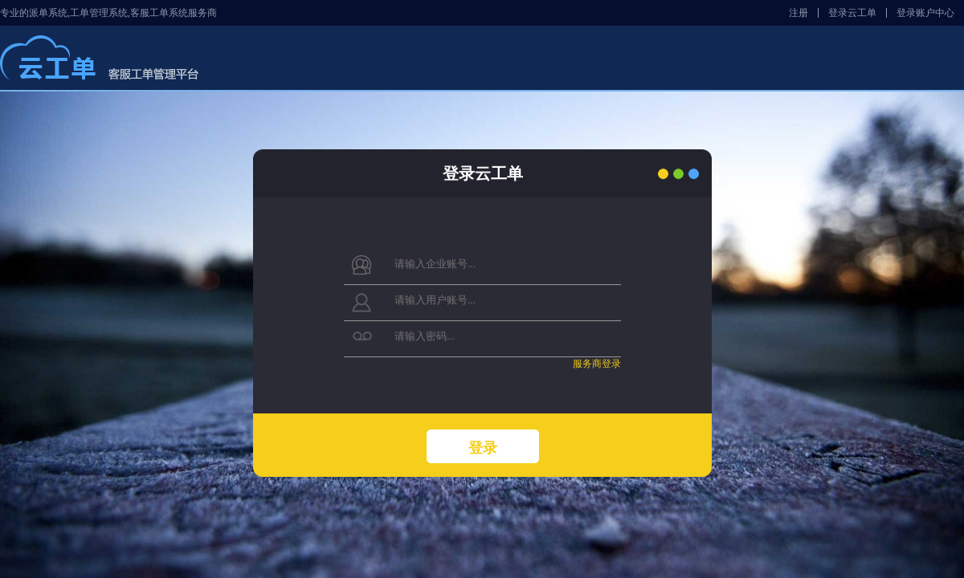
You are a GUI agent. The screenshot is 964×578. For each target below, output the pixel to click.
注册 (798, 13)
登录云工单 (852, 13)
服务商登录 (596, 363)
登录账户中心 (925, 13)
